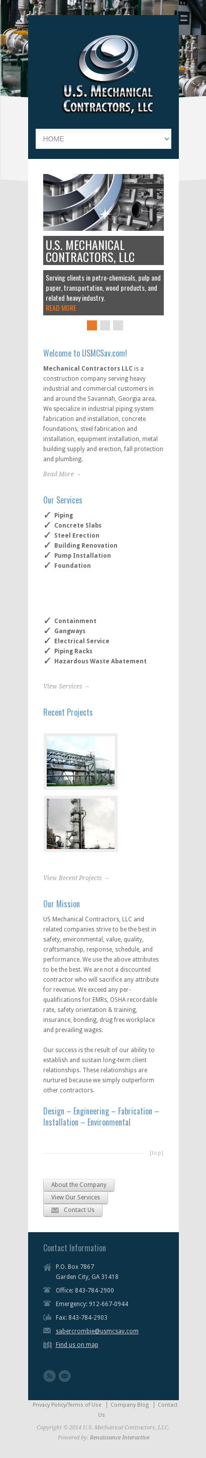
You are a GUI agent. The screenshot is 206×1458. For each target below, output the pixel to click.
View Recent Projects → (76, 878)
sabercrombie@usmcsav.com (97, 1331)
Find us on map (77, 1344)
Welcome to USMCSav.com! (85, 353)
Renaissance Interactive (119, 1437)
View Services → (66, 686)
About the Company (79, 1184)
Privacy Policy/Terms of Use (67, 1405)
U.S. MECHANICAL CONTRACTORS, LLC (90, 250)
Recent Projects (68, 712)
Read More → (62, 474)
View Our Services (75, 1197)
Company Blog (130, 1405)
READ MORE (61, 307)
